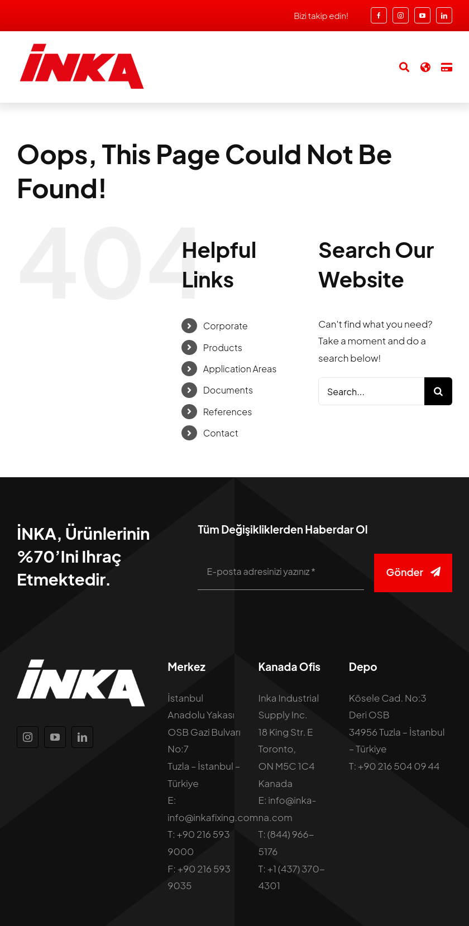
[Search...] (371, 391)
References (227, 412)
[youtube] (422, 15)
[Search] (398, 67)
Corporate (225, 326)
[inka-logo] (81, 47)
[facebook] (379, 15)
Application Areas (239, 369)
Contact (220, 433)
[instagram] (401, 15)
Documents (228, 390)
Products (222, 347)
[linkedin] (444, 15)
